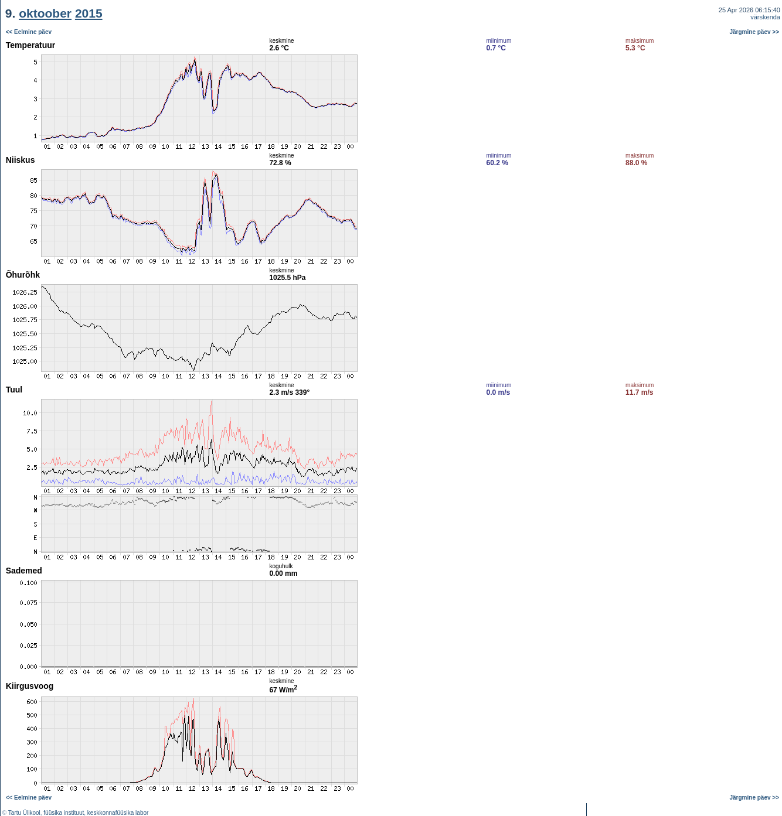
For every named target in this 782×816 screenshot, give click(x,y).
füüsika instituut (63, 813)
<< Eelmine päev (29, 32)
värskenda (765, 17)
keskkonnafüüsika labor (118, 813)
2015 (89, 13)
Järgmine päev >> (755, 32)
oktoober (45, 13)
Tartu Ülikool (24, 813)
